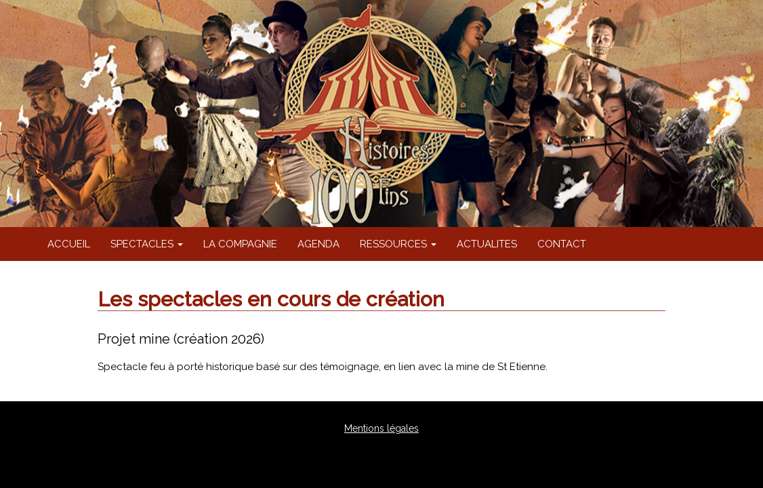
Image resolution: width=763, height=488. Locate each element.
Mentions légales (381, 428)
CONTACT (561, 244)
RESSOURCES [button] (398, 244)
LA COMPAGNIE (240, 244)
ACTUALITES (487, 244)
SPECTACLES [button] (146, 244)
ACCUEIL (68, 244)
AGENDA (318, 244)
